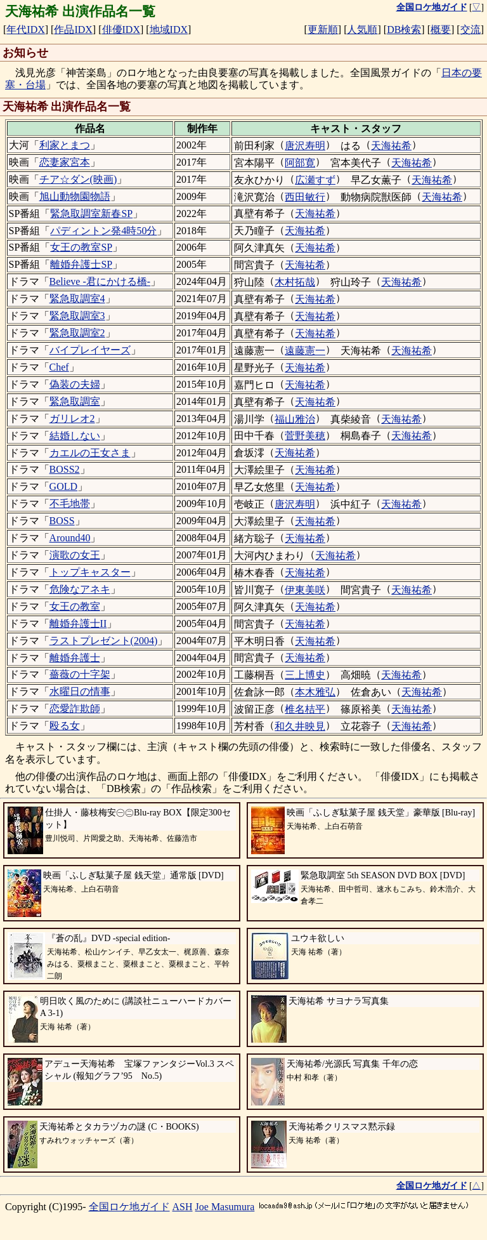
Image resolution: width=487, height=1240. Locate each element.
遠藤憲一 (305, 350)
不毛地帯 (69, 503)
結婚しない (74, 435)
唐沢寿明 (305, 145)
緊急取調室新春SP (91, 213)
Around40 (70, 537)
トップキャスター (90, 572)
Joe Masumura (225, 1206)
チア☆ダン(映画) (78, 179)
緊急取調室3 (77, 315)
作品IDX (73, 29)
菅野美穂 (305, 435)
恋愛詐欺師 (74, 708)
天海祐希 (391, 145)
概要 (441, 29)
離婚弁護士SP (81, 264)
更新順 (323, 29)
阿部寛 (300, 162)
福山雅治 (295, 419)
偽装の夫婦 (74, 384)
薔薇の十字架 (79, 674)
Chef (59, 367)
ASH (182, 1206)
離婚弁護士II (78, 623)
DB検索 (404, 29)
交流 (470, 29)
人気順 (362, 29)
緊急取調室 (74, 401)
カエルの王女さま (90, 452)
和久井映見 (300, 726)
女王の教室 (74, 606)
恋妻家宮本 (64, 162)
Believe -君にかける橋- (100, 281)
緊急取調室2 (77, 332)
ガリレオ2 (72, 418)
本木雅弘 (315, 692)
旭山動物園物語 (74, 196)
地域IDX (169, 29)
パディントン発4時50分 (103, 230)
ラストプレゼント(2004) (103, 640)
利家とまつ (64, 145)
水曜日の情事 (79, 691)
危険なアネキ (79, 589)
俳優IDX (121, 29)
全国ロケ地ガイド (129, 1206)
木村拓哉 (295, 282)
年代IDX (25, 29)
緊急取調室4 (77, 298)
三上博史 (305, 674)
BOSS (62, 520)
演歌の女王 (74, 555)
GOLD (63, 486)
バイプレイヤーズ (90, 350)
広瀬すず (315, 180)
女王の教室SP (81, 247)
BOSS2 (64, 469)
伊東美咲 (305, 589)
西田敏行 (305, 197)
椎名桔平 (305, 709)
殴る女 (64, 725)
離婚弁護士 (74, 657)
